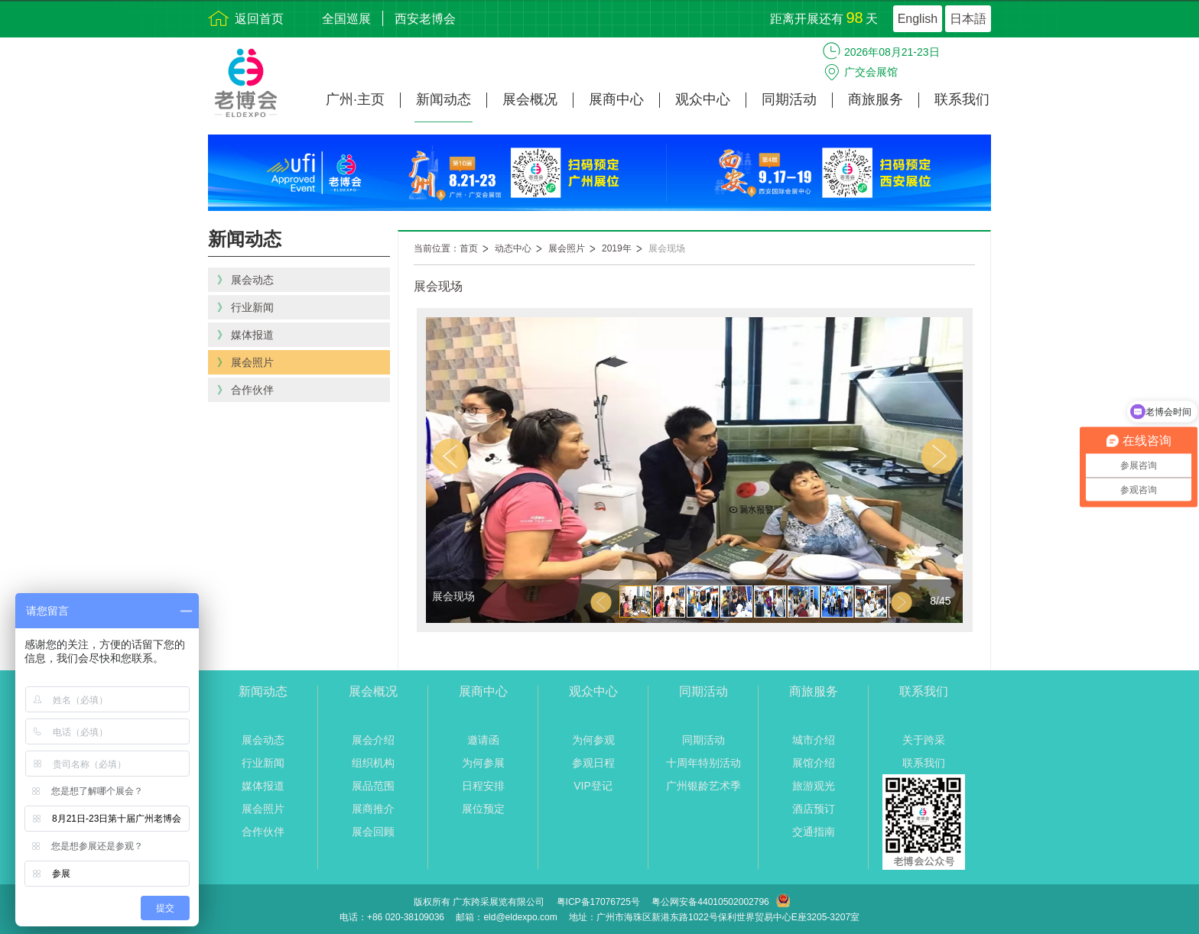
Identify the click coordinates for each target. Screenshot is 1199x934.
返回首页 (259, 18)
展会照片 (566, 248)
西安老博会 (425, 18)
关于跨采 (923, 740)
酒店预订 (813, 809)
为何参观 (593, 740)
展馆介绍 (813, 763)
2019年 (617, 248)
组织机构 (373, 763)
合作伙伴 (263, 831)
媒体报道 (263, 786)
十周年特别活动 (703, 763)
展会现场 (666, 248)
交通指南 (813, 831)
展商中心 (616, 99)
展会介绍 (373, 740)
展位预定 (483, 809)
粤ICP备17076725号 (598, 902)
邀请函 (483, 740)
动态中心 (513, 248)
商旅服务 (875, 99)
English (917, 18)
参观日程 (593, 763)
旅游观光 (813, 786)
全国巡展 (346, 18)
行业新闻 (263, 763)
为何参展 (483, 763)
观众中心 (702, 99)
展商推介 (373, 809)
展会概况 (529, 99)
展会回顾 (373, 831)
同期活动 (789, 99)
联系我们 (961, 99)
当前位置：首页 (446, 248)
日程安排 (483, 786)
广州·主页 (355, 99)
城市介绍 (813, 740)
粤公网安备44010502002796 (709, 902)
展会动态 (263, 740)
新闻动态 (443, 99)
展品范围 (373, 786)
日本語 (968, 18)
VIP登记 (593, 786)
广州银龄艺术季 (703, 786)
